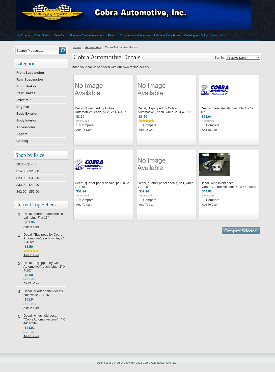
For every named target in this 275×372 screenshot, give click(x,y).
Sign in (73, 35)
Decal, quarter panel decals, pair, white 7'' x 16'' (43, 293)
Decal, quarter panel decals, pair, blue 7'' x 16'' (43, 215)
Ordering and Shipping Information (205, 35)
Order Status (42, 35)
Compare (87, 125)
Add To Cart (31, 226)
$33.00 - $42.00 (27, 185)
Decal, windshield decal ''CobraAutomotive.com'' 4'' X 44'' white (44, 319)
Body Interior (26, 120)
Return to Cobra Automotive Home (129, 35)
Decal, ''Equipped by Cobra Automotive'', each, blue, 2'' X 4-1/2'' (44, 266)
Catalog (22, 141)
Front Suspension (30, 73)
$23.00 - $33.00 (27, 178)
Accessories (25, 127)
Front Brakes (26, 86)
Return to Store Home (167, 35)
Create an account (93, 35)
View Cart (60, 35)
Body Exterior (27, 113)
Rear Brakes (25, 93)
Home (77, 47)
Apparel (22, 134)
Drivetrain (24, 100)
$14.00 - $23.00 (27, 171)
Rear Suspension (29, 79)
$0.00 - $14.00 (26, 164)
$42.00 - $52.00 (27, 191)
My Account (23, 35)
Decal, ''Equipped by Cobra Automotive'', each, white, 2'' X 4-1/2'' (43, 238)
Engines (22, 107)
